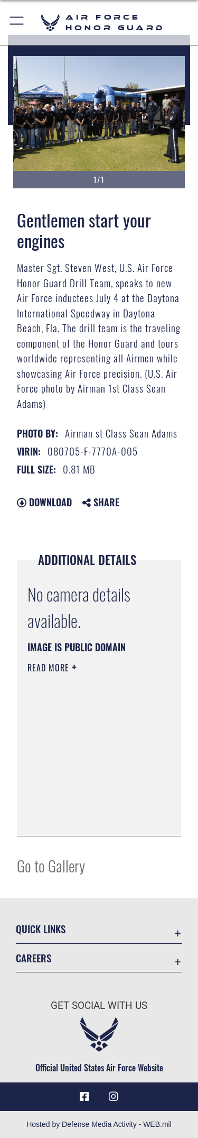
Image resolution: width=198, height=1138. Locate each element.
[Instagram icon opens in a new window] (113, 1097)
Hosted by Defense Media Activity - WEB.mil (99, 1124)
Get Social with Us (99, 1005)
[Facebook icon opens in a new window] (84, 1097)
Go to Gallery (51, 865)
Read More (49, 667)
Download (44, 502)
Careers (33, 958)
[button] (17, 22)
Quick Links (40, 928)
